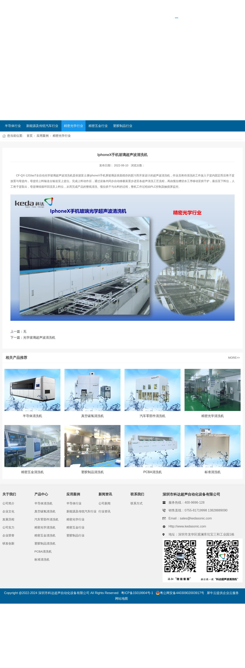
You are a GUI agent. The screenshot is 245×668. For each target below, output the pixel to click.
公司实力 (8, 527)
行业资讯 (104, 511)
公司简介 (8, 503)
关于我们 (123, 9)
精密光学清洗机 (44, 527)
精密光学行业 (73, 126)
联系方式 (137, 503)
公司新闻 (104, 503)
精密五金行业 (98, 126)
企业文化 (8, 511)
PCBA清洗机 (43, 551)
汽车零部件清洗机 (46, 519)
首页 (100, 9)
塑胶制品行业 (122, 126)
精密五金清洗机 (44, 535)
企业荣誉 (8, 535)
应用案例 (176, 9)
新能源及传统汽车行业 (42, 126)
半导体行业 (13, 126)
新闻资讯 (203, 9)
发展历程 (8, 519)
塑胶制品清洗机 (44, 543)
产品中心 (150, 9)
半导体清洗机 (43, 503)
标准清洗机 (41, 559)
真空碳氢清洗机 (44, 511)
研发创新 (8, 543)
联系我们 (229, 9)
